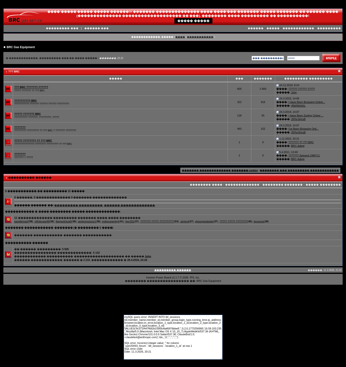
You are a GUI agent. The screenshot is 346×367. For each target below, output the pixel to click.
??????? (19, 127)
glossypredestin (204, 221)
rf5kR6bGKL (298, 105)
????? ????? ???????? (233, 221)
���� (180, 37)
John (294, 92)
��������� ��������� (78, 205)
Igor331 (129, 221)
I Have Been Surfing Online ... (305, 115)
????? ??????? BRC (27, 113)
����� (273, 28)
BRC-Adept (297, 145)
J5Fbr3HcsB (298, 119)
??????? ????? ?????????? (157, 221)
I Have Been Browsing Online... (306, 102)
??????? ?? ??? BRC (301, 142)
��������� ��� (62, 28)
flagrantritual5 (64, 221)
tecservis (259, 221)
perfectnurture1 (87, 221)
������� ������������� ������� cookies (220, 170)
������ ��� (96, 28)
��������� (329, 28)
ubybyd (184, 221)
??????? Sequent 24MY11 (304, 155)
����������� (200, 37)
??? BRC (13, 71)
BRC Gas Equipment (21, 47)
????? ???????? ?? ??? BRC (33, 140)
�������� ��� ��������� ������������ (299, 170)
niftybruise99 (42, 221)
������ (256, 28)
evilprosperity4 (110, 221)
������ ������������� (129, 205)
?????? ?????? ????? (301, 88)
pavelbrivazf (21, 221)
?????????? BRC (25, 100)
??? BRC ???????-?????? (31, 87)
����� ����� (193, 21)
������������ (298, 28)
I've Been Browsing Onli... (303, 128)
